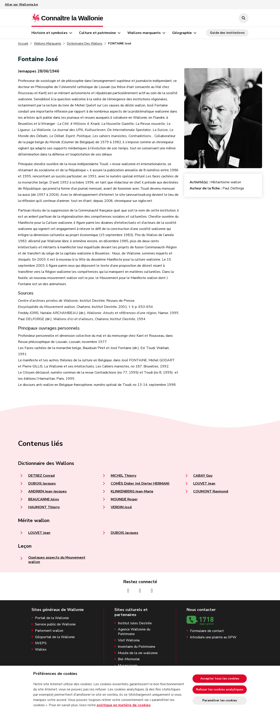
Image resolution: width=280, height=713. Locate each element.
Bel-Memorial (129, 659)
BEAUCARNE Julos (43, 499)
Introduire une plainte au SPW (213, 637)
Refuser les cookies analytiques (219, 689)
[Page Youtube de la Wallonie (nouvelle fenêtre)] (152, 590)
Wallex (40, 649)
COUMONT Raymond (210, 491)
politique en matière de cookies (124, 705)
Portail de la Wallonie (52, 618)
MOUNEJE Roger (124, 499)
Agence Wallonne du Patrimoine (134, 631)
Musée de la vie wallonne (138, 653)
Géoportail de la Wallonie (55, 637)
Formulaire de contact (207, 631)
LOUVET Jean (204, 483)
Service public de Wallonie (55, 624)
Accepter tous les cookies (219, 678)
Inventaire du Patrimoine (136, 646)
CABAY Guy (202, 475)
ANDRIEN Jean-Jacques (47, 491)
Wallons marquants (144, 32)
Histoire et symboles (50, 32)
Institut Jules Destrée (135, 623)
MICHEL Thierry (123, 475)
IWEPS (41, 643)
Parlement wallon (49, 630)
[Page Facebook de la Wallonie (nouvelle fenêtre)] (128, 590)
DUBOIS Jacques (42, 483)
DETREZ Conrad (41, 475)
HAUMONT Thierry (44, 507)
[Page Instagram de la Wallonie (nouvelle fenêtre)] (140, 590)
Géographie (182, 32)
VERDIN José (121, 507)
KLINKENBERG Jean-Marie (132, 491)
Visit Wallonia (129, 640)
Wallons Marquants (47, 44)
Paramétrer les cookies (219, 700)
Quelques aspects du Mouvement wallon (56, 559)
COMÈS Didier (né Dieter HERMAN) (140, 483)
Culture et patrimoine (97, 32)
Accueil (23, 44)
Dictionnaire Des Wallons (84, 44)
